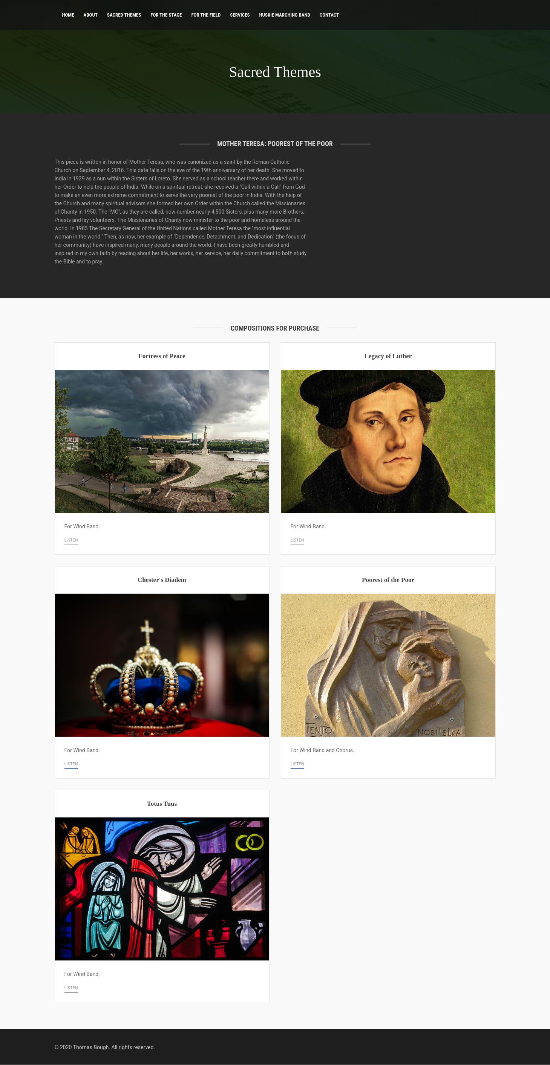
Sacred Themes (124, 15)
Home (68, 15)
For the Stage (166, 15)
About (91, 15)
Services (240, 15)
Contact (329, 15)
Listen (71, 540)
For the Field (206, 15)
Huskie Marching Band (284, 15)
